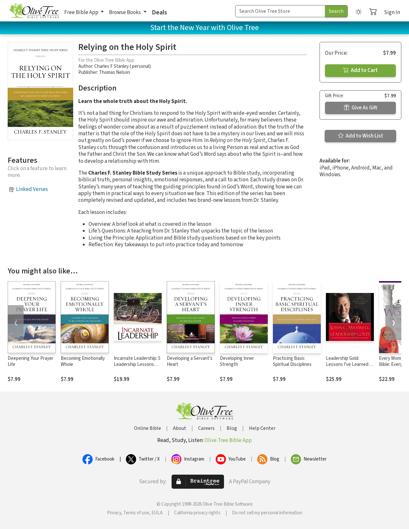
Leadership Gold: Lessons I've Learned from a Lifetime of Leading (347, 367)
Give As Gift (360, 108)
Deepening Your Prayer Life (30, 361)
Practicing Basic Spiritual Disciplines (292, 361)
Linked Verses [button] (32, 189)
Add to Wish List (360, 136)
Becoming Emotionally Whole (83, 361)
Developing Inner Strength (237, 361)
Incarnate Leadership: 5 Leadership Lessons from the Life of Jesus (137, 364)
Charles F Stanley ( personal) (122, 66)
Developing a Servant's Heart (189, 361)
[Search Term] (280, 11)
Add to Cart (360, 70)
